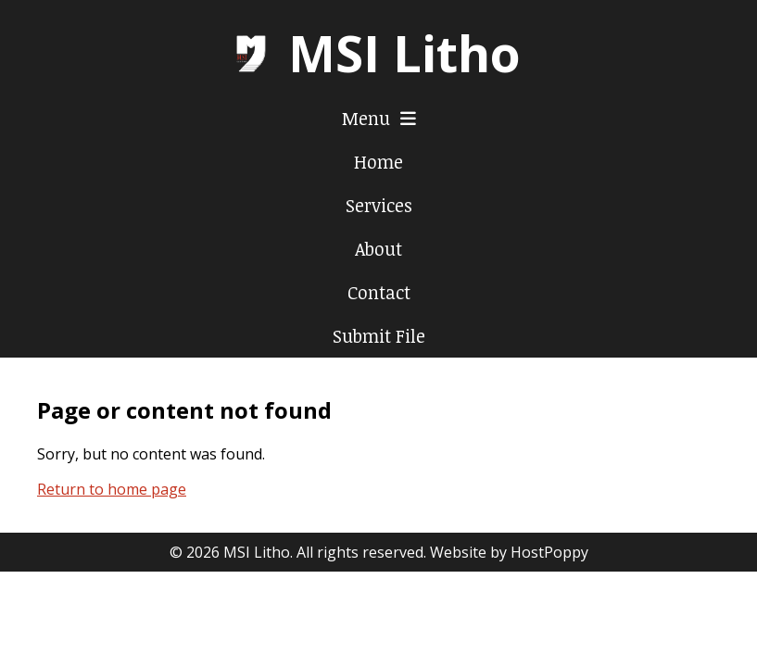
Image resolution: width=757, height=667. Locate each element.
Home (378, 161)
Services (379, 205)
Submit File (379, 335)
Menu (379, 118)
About (378, 248)
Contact (378, 292)
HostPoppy (549, 552)
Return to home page (111, 489)
